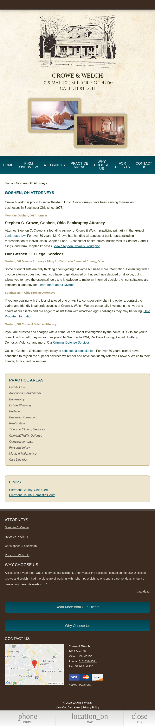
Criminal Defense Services (71, 342)
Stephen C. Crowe (17, 527)
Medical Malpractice (22, 453)
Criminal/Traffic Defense (25, 435)
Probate (14, 411)
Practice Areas (79, 165)
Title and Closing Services (27, 429)
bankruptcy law (15, 235)
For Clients (122, 165)
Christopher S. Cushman (21, 545)
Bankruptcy (17, 399)
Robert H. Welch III (17, 555)
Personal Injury (19, 447)
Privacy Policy (90, 707)
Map (90, 718)
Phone (27, 718)
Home (8, 165)
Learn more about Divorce (56, 284)
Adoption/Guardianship (25, 393)
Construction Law (21, 441)
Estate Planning (20, 405)
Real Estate (17, 423)
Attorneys (54, 165)
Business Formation (22, 417)
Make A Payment (80, 684)
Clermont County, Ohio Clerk (28, 490)
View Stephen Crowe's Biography (77, 246)
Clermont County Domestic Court (32, 495)
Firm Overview (28, 165)
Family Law (17, 387)
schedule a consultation (78, 350)
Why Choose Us (101, 165)
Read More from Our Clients (77, 607)
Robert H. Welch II (17, 536)
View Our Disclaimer (68, 707)
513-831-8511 (83, 88)
